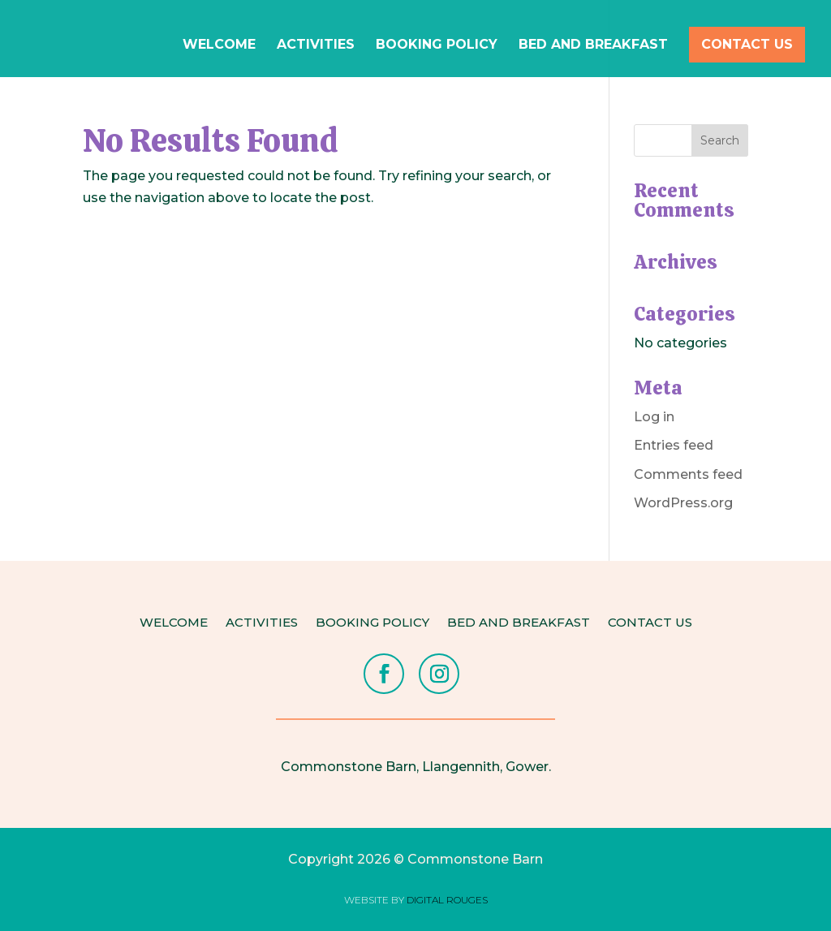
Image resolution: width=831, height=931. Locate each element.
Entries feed (673, 445)
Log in (654, 417)
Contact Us (747, 44)
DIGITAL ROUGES (447, 900)
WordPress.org (683, 503)
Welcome (219, 45)
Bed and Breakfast (593, 45)
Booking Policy (436, 45)
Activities (316, 45)
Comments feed (688, 474)
